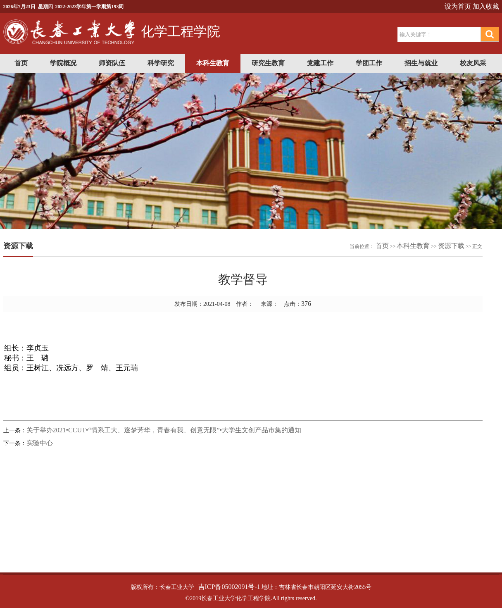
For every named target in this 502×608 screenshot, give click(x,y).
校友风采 (473, 63)
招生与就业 (421, 63)
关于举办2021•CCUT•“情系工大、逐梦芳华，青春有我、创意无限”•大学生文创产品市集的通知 (164, 430)
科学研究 (161, 63)
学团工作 (369, 63)
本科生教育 (212, 63)
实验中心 (39, 442)
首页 (21, 63)
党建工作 (320, 63)
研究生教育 (268, 63)
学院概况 (63, 63)
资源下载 (451, 245)
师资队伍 (112, 63)
